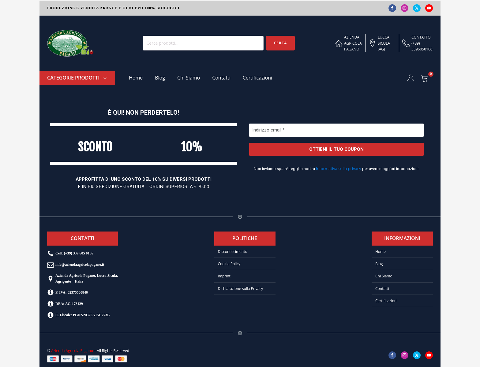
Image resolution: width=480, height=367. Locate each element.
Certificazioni (257, 77)
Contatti (221, 77)
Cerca (280, 43)
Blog (160, 77)
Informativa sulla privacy (338, 168)
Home (136, 77)
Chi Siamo (188, 77)
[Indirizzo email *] (336, 130)
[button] (77, 78)
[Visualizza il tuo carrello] (424, 78)
